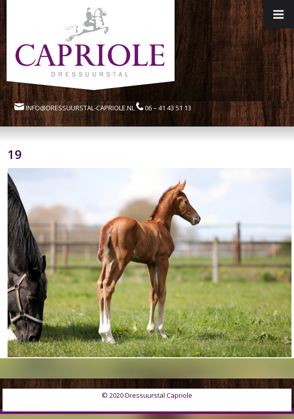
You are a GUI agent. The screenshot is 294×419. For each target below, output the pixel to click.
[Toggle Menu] (278, 14)
